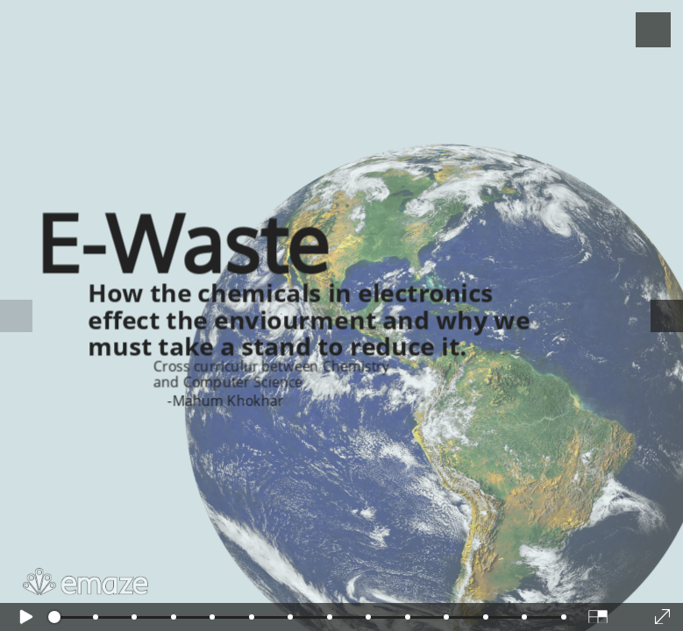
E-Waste (183, 241)
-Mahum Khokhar (225, 400)
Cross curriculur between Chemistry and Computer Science (271, 374)
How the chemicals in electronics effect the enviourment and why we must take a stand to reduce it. (309, 317)
